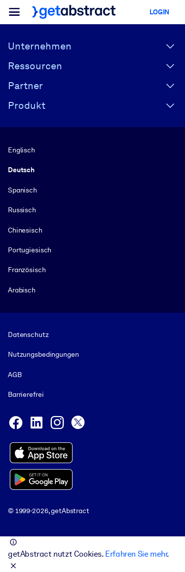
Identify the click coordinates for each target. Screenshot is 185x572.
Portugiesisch (29, 250)
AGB (15, 375)
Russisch (22, 210)
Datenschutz (28, 334)
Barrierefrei (25, 394)
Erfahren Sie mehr (136, 554)
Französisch (27, 270)
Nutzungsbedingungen (43, 355)
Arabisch (22, 290)
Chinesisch (25, 230)
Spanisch (22, 190)
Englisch (21, 150)
